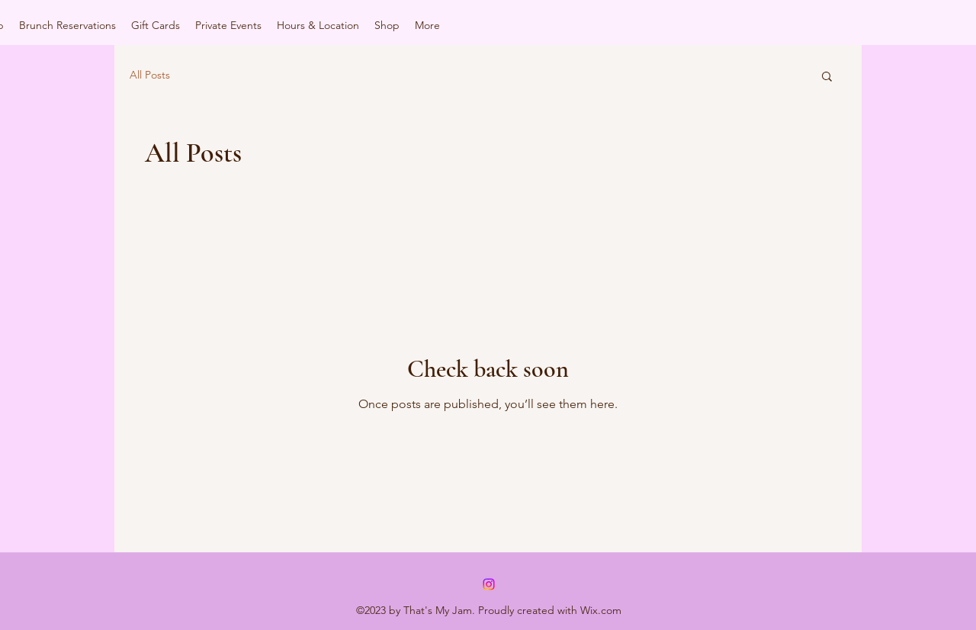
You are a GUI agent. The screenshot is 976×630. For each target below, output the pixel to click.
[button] (827, 77)
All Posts (150, 75)
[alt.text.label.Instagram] (488, 584)
